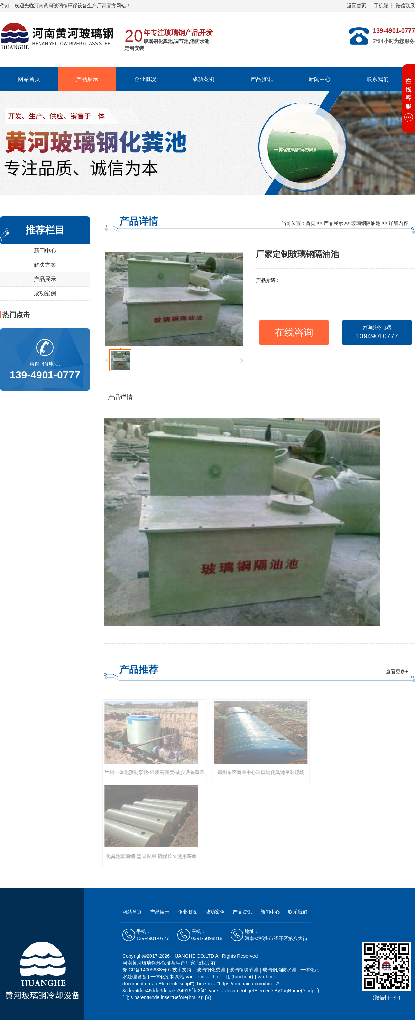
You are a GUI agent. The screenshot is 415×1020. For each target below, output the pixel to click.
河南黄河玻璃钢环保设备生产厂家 (70, 5)
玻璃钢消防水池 (279, 970)
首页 (310, 223)
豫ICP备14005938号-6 (147, 970)
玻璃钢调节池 (243, 970)
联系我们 (378, 79)
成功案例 (203, 79)
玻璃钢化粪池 (210, 970)
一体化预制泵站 (167, 976)
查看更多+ (397, 671)
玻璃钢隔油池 (365, 223)
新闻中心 (319, 79)
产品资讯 (261, 79)
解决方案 (45, 265)
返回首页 (356, 5)
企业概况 (145, 79)
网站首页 (29, 79)
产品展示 (87, 79)
